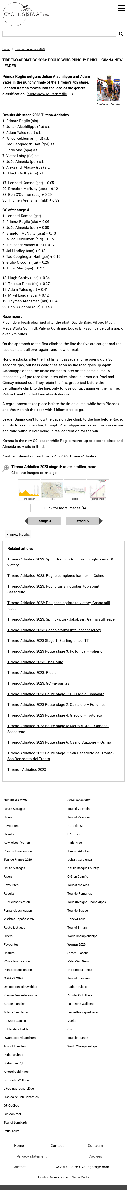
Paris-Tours (11, 1131)
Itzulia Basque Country (83, 868)
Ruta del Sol (75, 825)
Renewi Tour (76, 919)
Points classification (18, 851)
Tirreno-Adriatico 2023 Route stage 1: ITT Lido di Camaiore (55, 693)
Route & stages (14, 808)
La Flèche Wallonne (17, 1080)
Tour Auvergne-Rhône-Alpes (86, 902)
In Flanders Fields (16, 1029)
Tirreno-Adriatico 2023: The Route (35, 661)
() (50, 93)
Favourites (11, 825)
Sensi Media (80, 1177)
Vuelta (71, 1020)
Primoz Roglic (18, 534)
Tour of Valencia (78, 808)
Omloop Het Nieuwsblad (20, 987)
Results (9, 834)
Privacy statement (32, 1156)
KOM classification (17, 842)
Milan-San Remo (78, 961)
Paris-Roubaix (13, 1054)
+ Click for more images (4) (63, 507)
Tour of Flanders (15, 1046)
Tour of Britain (77, 927)
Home (6, 49)
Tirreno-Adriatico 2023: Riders (32, 672)
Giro (70, 1029)
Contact (19, 1166)
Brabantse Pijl (13, 1063)
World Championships (82, 936)
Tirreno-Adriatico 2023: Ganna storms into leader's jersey (54, 629)
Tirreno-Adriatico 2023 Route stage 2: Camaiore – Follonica (56, 704)
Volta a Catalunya (79, 859)
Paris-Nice (74, 842)
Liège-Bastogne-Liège (19, 1088)
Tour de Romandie (79, 893)
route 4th (52, 456)
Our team (95, 1145)
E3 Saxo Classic (15, 1020)
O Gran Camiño (77, 876)
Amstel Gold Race (16, 1071)
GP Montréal (12, 1114)
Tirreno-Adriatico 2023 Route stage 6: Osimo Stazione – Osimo (59, 742)
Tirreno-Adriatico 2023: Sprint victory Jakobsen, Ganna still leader (61, 619)
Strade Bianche (14, 1003)
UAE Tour (73, 834)
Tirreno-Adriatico (78, 851)
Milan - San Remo (16, 1012)
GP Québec (11, 1105)
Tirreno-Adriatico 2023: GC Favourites (38, 683)
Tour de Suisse (77, 910)
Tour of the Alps (78, 885)
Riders (8, 817)
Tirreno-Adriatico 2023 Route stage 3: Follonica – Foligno (55, 651)
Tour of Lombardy (16, 1122)
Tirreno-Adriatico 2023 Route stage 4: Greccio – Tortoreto (54, 715)
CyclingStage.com (29, 14)
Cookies (95, 1156)
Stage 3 (45, 521)
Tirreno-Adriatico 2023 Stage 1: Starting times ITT (48, 640)
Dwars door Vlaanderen (20, 1037)
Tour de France (77, 1037)
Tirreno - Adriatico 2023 (26, 769)
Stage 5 (82, 521)
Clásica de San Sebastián (21, 1097)
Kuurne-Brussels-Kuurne (20, 995)
